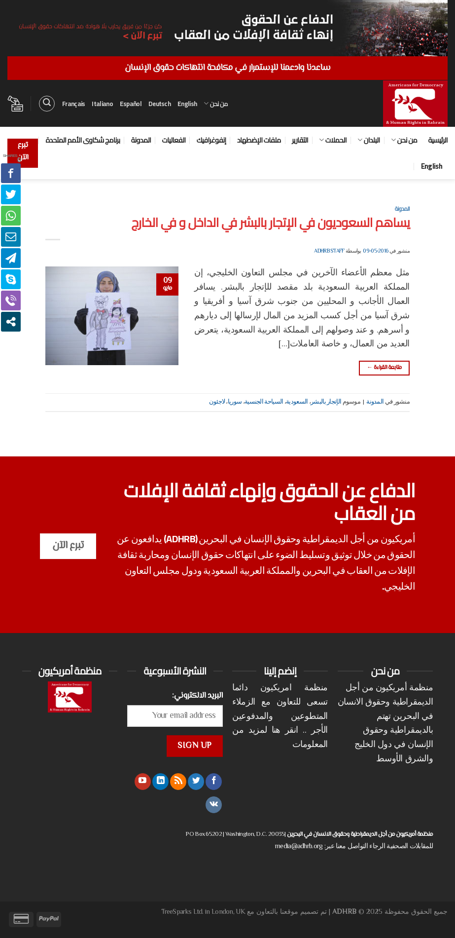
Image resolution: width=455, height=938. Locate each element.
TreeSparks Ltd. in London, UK (203, 912)
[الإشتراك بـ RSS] (178, 781)
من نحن (216, 104)
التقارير (300, 140)
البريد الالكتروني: (197, 695)
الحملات (333, 140)
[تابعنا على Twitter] (196, 781)
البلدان (368, 140)
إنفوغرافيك (211, 140)
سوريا (235, 402)
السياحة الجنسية (264, 402)
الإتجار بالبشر (326, 402)
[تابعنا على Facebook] (214, 781)
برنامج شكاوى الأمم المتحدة (83, 140)
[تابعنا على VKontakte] (214, 804)
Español (130, 104)
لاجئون (217, 402)
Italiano (102, 104)
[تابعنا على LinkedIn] (160, 781)
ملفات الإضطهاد (259, 140)
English (187, 104)
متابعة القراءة (384, 368)
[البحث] (47, 104)
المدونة (141, 140)
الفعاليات (173, 140)
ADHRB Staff (329, 251)
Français (73, 104)
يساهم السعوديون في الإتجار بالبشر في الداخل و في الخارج (270, 222)
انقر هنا (285, 731)
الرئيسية (438, 140)
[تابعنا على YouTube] (143, 781)
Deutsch (159, 104)
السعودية (297, 402)
